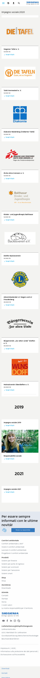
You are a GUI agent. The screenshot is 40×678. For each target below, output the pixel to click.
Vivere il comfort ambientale (13, 547)
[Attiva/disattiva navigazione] (3, 3)
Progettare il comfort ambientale (15, 553)
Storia (4, 602)
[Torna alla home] (32, 3)
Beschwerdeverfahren (10, 639)
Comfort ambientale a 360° (12, 544)
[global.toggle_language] (8, 3)
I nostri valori (7, 605)
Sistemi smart (7, 573)
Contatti (5, 596)
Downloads (6, 588)
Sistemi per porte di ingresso (13, 564)
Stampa (5, 599)
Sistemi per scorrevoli (10, 567)
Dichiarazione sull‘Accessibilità (13, 655)
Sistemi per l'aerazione (11, 570)
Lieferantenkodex (9, 629)
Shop (4, 581)
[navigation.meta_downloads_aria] (13, 3)
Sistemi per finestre (9, 561)
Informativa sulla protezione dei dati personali (19, 651)
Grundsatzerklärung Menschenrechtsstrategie (20, 636)
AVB (13, 648)
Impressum (5, 648)
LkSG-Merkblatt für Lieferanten (14, 633)
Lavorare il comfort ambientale (14, 550)
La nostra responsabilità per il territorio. (17, 608)
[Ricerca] (18, 3)
